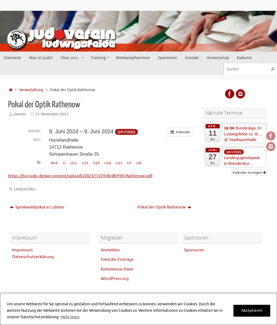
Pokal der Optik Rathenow (164, 207)
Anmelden (110, 250)
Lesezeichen (24, 189)
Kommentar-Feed (117, 269)
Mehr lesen (70, 317)
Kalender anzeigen (249, 172)
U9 (139, 163)
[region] (138, 309)
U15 (96, 163)
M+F (54, 163)
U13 (85, 163)
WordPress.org (115, 278)
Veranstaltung (31, 90)
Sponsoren (194, 250)
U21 (119, 163)
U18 (107, 163)
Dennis (20, 114)
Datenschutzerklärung (33, 256)
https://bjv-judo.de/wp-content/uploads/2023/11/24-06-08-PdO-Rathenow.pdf (80, 176)
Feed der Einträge (117, 259)
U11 (73, 163)
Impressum (22, 250)
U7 (129, 163)
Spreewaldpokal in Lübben (37, 207)
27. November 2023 (51, 114)
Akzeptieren (251, 310)
